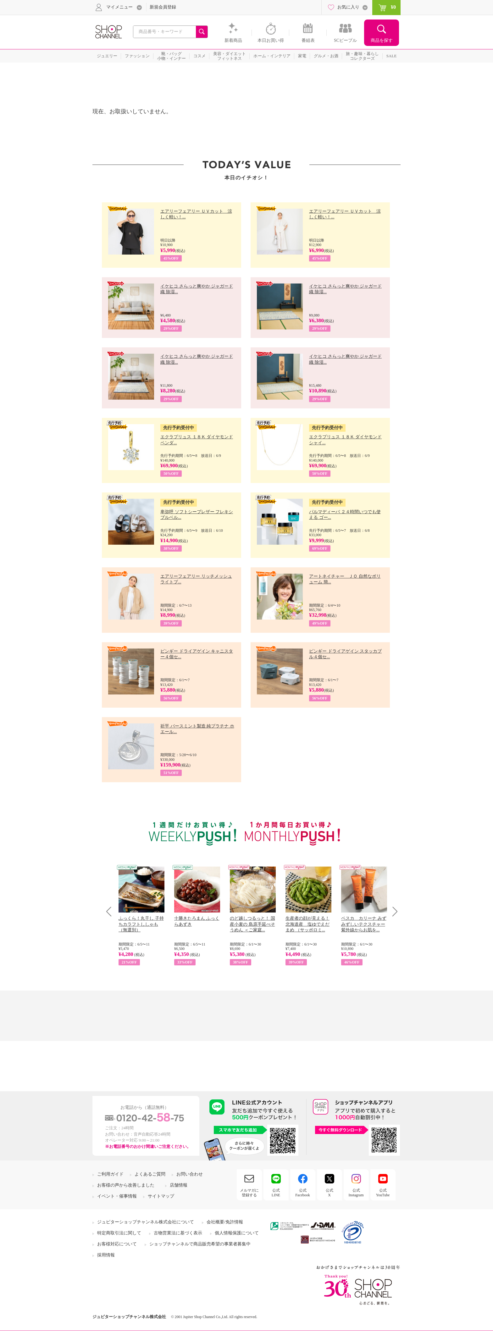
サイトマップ (161, 1196)
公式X (329, 1192)
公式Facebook (302, 1192)
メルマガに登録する (249, 1192)
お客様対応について (117, 1244)
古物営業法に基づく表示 (178, 1233)
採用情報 (106, 1255)
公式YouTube (383, 1192)
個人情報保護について (237, 1233)
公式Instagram (356, 1192)
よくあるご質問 (150, 1174)
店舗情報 (178, 1185)
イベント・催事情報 (117, 1196)
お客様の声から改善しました (125, 1185)
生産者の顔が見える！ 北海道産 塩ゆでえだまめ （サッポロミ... (307, 924)
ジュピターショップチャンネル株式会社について (145, 1222)
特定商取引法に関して (119, 1233)
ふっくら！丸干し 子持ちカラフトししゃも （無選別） (141, 924)
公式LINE (276, 1192)
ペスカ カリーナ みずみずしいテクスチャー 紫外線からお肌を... (363, 924)
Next (393, 911)
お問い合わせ (189, 1174)
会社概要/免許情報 (225, 1222)
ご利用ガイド (110, 1174)
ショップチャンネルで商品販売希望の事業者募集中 (200, 1244)
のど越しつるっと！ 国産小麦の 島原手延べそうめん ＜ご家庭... (252, 924)
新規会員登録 (163, 7)
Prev (111, 911)
